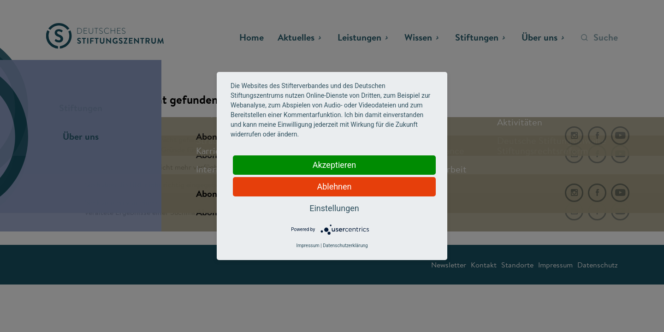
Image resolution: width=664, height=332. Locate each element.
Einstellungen (334, 208)
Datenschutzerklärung (345, 245)
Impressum (307, 245)
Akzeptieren (334, 165)
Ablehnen (334, 186)
